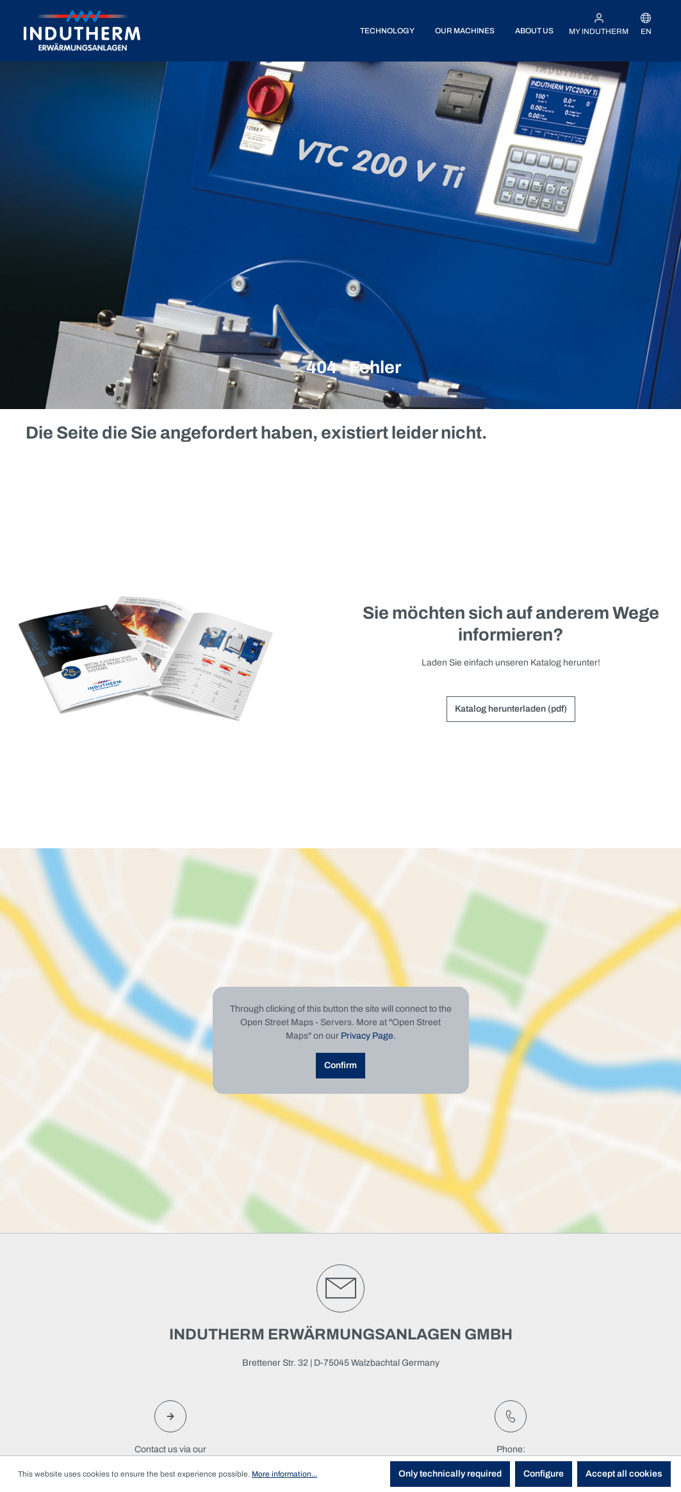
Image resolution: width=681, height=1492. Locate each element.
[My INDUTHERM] (598, 24)
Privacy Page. (368, 1036)
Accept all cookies (624, 1474)
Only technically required (450, 1474)
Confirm (340, 1065)
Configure (543, 1474)
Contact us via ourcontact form (170, 1434)
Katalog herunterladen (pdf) (511, 709)
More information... (284, 1474)
